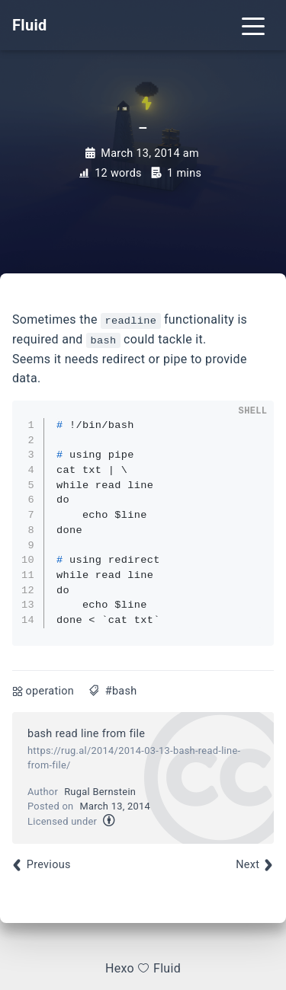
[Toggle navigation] (253, 25)
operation (50, 691)
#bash (121, 691)
